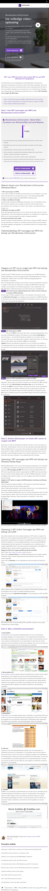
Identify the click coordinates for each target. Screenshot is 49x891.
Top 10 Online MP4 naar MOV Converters (11, 878)
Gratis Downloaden (22, 168)
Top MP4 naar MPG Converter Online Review (12, 871)
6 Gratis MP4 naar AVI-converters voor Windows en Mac (15, 853)
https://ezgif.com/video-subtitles (17, 552)
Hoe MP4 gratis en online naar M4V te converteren (14, 882)
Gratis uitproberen (12, 50)
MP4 (39, 836)
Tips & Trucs (8, 888)
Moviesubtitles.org (6, 674)
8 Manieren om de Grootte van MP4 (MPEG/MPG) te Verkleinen (16, 856)
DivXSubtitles (5, 715)
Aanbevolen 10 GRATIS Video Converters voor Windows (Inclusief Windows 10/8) (21, 849)
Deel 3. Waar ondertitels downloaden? (14, 103)
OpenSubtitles (5, 635)
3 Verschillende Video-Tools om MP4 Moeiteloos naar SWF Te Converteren (19, 864)
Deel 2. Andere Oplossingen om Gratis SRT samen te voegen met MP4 (23, 101)
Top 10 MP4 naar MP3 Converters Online (11, 875)
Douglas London (31, 836)
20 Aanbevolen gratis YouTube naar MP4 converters (14, 860)
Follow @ (9, 839)
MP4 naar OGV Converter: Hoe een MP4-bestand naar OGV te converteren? (20, 867)
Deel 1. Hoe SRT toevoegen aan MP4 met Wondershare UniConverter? (23, 99)
